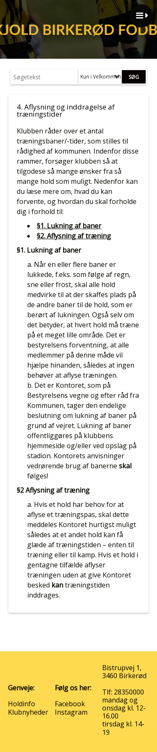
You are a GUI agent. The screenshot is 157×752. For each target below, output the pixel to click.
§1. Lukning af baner (69, 225)
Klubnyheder (28, 712)
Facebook (70, 703)
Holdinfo (21, 703)
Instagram (71, 712)
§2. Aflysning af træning (74, 235)
